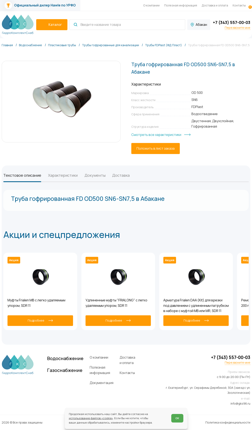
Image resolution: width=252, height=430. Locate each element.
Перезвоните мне (237, 28)
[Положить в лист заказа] (155, 148)
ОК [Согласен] (177, 418)
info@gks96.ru (240, 403)
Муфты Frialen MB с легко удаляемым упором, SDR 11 (36, 303)
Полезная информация (180, 5)
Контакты (239, 5)
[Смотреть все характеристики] (161, 135)
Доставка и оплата (215, 5)
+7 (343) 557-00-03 (231, 22)
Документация (101, 382)
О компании (151, 5)
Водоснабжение (65, 358)
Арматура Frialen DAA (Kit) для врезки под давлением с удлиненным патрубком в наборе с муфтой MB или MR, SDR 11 (196, 305)
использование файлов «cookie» (91, 418)
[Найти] (75, 24)
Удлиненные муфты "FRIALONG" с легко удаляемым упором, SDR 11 (116, 303)
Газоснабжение (64, 370)
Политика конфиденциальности (227, 422)
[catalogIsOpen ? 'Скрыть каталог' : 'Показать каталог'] (51, 24)
